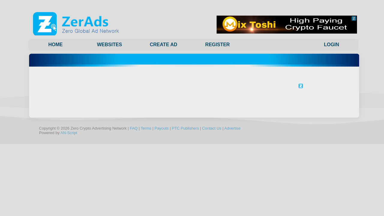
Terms (146, 128)
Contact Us (211, 128)
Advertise (232, 128)
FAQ (134, 128)
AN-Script (69, 132)
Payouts (161, 128)
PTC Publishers (185, 128)
